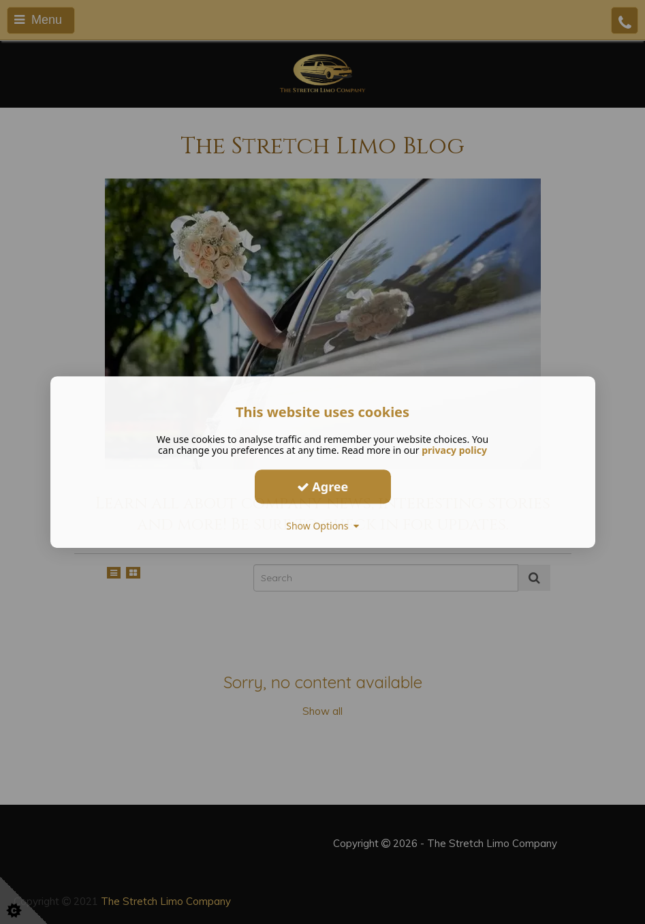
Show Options (322, 525)
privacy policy (454, 450)
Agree (323, 486)
